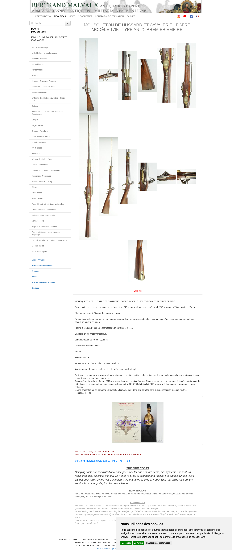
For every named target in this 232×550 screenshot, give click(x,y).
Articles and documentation (43, 282)
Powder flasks (37, 70)
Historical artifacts (39, 142)
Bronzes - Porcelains (40, 131)
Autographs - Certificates (41, 176)
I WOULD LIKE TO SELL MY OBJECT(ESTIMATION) (49, 38)
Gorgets (35, 120)
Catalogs (35, 288)
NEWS (72, 16)
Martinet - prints (38, 221)
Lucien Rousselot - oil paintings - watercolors (49, 240)
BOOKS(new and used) (38, 30)
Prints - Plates (37, 198)
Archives (35, 271)
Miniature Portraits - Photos (42, 159)
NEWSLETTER (85, 16)
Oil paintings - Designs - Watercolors (46, 170)
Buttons (35, 106)
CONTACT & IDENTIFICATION (109, 16)
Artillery (35, 75)
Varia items (36, 153)
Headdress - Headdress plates (43, 87)
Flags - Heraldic (38, 125)
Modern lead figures (39, 251)
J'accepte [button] (126, 543)
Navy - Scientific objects (41, 137)
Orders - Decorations (40, 165)
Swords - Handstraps (40, 47)
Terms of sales (102, 548)
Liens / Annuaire (38, 260)
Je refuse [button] (138, 543)
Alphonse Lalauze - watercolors (44, 215)
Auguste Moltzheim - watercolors (44, 226)
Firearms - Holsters (39, 59)
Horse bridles (37, 193)
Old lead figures (38, 246)
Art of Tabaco (37, 148)
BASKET (131, 16)
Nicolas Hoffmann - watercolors (44, 210)
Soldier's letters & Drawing (42, 182)
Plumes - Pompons (39, 92)
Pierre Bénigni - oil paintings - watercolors (48, 204)
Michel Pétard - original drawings (44, 53)
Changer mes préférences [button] (158, 543)
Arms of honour (38, 64)
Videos (34, 277)
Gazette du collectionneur (42, 266)
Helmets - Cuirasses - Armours (44, 81)
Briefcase (35, 187)
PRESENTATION (43, 16)
